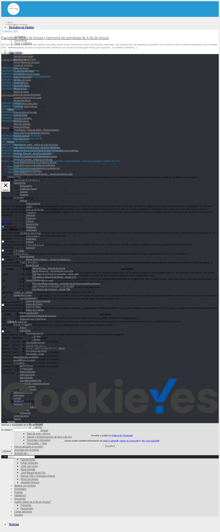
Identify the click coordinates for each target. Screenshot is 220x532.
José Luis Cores (29, 466)
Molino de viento (21, 91)
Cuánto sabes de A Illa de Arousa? (32, 502)
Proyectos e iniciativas (12, 82)
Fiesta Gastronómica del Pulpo (28, 171)
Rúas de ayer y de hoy (38, 433)
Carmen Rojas (28, 459)
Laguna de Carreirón (23, 65)
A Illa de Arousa (33, 203)
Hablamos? (20, 495)
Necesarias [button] (6, 223)
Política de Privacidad (122, 435)
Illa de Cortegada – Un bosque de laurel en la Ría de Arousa (31, 150)
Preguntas (26, 505)
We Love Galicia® (150, 440)
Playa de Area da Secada (25, 112)
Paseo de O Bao (33, 307)
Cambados (31, 238)
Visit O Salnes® (111, 440)
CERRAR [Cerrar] (6, 451)
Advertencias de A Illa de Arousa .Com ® (22, 138)
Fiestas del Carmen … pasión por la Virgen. (33, 159)
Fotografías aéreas (37, 420)
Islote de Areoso (21, 68)
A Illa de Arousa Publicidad (14, 85)
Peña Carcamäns (29, 479)
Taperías (25, 251)
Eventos (18, 515)
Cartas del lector (23, 511)
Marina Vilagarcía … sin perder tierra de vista (56, 339)
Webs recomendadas (11, 120)
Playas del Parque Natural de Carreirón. (32, 132)
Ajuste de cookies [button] (33, 180)
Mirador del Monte (22, 100)
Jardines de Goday (22, 80)
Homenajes (20, 488)
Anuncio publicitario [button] (11, 301)
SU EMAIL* (6, 429)
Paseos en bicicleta (29, 312)
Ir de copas (19, 250)
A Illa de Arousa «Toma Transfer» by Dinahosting (26, 76)
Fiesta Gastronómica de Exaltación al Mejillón (34, 165)
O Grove (30, 221)
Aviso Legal (13, 166)
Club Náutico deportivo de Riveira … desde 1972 (58, 345)
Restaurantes (26, 185)
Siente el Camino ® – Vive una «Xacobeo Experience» (28, 152)
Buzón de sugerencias (12, 144)
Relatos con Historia (25, 485)
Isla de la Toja (32, 224)
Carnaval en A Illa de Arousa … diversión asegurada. (41, 190)
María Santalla (28, 469)
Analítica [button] (5, 256)
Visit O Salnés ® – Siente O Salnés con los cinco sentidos (30, 147)
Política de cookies (16, 172)
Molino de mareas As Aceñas (27, 94)
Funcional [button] (6, 238)
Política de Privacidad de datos (22, 169)
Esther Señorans (29, 462)
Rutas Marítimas (29, 323)
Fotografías (25, 330)
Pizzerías (24, 194)
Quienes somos (9, 67)
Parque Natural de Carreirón (27, 62)
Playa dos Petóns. (22, 127)
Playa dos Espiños (22, 124)
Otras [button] (4, 328)
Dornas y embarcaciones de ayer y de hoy (49, 436)
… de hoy (37, 427)
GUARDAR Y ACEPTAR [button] (12, 369)
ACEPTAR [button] (18, 180)
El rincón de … (21, 453)
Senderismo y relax (22, 295)
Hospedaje (20, 258)
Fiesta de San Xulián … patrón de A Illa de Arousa (40, 187)
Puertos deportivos (31, 329)
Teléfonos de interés (11, 102)
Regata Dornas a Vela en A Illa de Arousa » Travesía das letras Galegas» (52, 193)
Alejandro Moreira (30, 482)
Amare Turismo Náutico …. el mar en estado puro (48, 259)
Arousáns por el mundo (26, 449)
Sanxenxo (30, 215)
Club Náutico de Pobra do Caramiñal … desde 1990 (60, 342)
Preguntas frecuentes (12, 105)
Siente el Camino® (129, 440)
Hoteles (23, 200)
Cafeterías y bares (28, 188)
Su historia (18, 41)
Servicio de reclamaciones (14, 114)
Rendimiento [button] (7, 247)
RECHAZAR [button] (6, 180)
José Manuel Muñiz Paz (33, 472)
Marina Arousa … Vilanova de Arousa (52, 336)
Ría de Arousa (32, 265)
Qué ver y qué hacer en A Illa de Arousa (21, 135)
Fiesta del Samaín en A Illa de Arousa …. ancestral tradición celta (48, 219)
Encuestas (19, 498)
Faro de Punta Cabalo (23, 56)
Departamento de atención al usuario (20, 70)
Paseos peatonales (29, 298)
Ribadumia (31, 227)
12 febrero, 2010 (9, 31)
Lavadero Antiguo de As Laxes (27, 97)
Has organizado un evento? (28, 446)
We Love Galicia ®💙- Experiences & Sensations (25, 155)
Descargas (6, 117)
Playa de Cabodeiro (23, 118)
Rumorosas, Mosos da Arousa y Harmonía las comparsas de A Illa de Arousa (55, 38)
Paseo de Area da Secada (41, 372)
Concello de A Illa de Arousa (27, 74)
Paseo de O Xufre (34, 304)
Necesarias (10, 226)
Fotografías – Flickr (37, 443)
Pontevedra (33, 293)
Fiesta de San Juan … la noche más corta (36, 197)
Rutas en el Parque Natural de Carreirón (38, 315)
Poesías (18, 492)
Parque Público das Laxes (26, 103)
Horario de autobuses (12, 108)
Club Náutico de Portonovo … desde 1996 (51, 289)
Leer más (6, 220)
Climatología (7, 111)
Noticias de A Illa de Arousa (15, 141)
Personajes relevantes (38, 440)
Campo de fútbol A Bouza (25, 106)
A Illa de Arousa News (12, 52)
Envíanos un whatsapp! (13, 73)
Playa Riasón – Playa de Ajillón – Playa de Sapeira (36, 130)
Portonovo (31, 218)
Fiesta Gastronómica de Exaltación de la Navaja (39, 200)
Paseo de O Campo (35, 310)
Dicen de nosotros (10, 79)
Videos (23, 327)
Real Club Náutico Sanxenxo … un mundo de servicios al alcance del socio (72, 353)
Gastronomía (21, 241)
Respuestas (27, 508)
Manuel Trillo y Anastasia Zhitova (38, 475)
